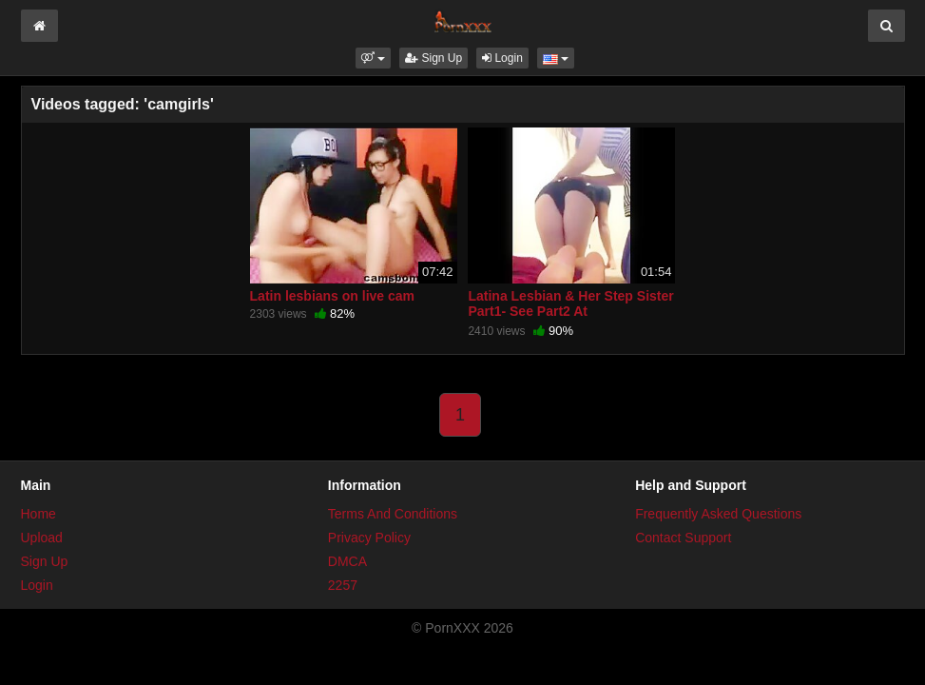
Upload (42, 537)
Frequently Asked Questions (718, 513)
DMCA (347, 561)
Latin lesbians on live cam (332, 295)
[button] (373, 58)
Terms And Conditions (392, 513)
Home (38, 513)
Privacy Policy (369, 537)
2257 (342, 585)
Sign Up (433, 58)
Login (502, 58)
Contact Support (683, 537)
